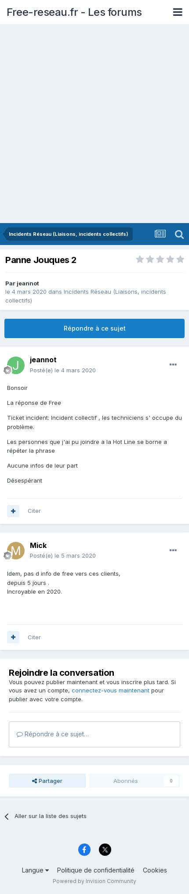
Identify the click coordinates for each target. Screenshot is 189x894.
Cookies (155, 870)
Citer (34, 510)
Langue (35, 870)
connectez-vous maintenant (110, 690)
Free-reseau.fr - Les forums (74, 12)
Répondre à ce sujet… (53, 734)
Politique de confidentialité (95, 870)
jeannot (28, 283)
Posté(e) (63, 370)
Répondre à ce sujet (95, 328)
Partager (47, 780)
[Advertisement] (94, 124)
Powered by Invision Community (94, 881)
